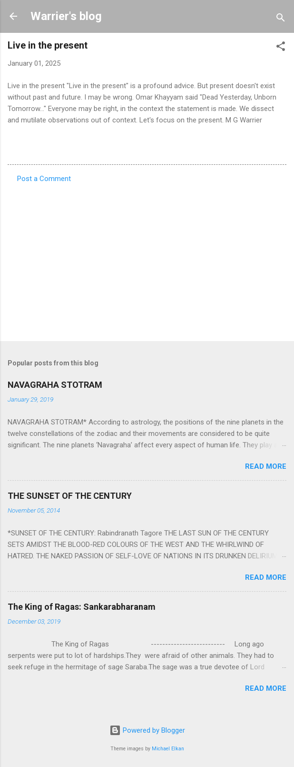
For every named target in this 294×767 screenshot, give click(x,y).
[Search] (280, 19)
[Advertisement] (147, 259)
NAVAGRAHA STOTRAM (55, 385)
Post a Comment (44, 178)
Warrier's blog (66, 16)
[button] (280, 47)
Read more (265, 466)
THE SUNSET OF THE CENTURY (70, 496)
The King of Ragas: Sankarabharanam (82, 607)
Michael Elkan (168, 749)
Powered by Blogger (147, 730)
